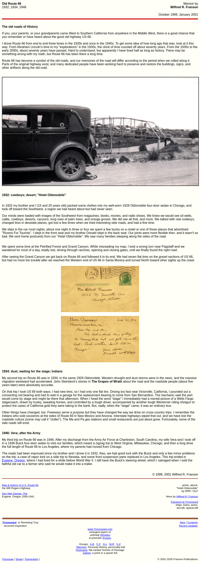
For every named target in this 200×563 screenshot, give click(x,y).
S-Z (118, 544)
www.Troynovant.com (100, 529)
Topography (31, 559)
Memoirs (81, 547)
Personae (7, 559)
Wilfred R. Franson (187, 496)
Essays (107, 537)
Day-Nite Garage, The (14, 493)
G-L (105, 544)
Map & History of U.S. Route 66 (20, 485)
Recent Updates (188, 525)
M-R (111, 544)
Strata (19, 559)
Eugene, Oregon (13, 460)
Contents (192, 522)
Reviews (105, 535)
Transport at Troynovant (184, 502)
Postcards (81, 550)
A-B (92, 544)
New (182, 522)
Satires (87, 552)
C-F (98, 544)
